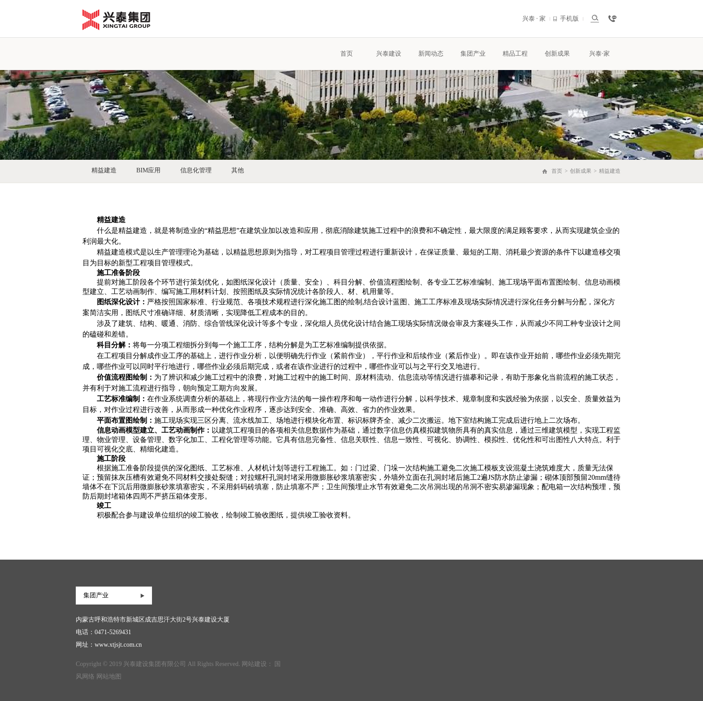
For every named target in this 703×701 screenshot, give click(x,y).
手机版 (571, 18)
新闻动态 (430, 53)
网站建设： (257, 664)
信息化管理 (196, 170)
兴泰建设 (388, 53)
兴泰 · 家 (536, 18)
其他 (237, 170)
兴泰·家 (599, 53)
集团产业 (473, 53)
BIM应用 (148, 170)
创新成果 (557, 53)
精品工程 (515, 53)
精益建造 (104, 170)
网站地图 (109, 676)
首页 (346, 53)
